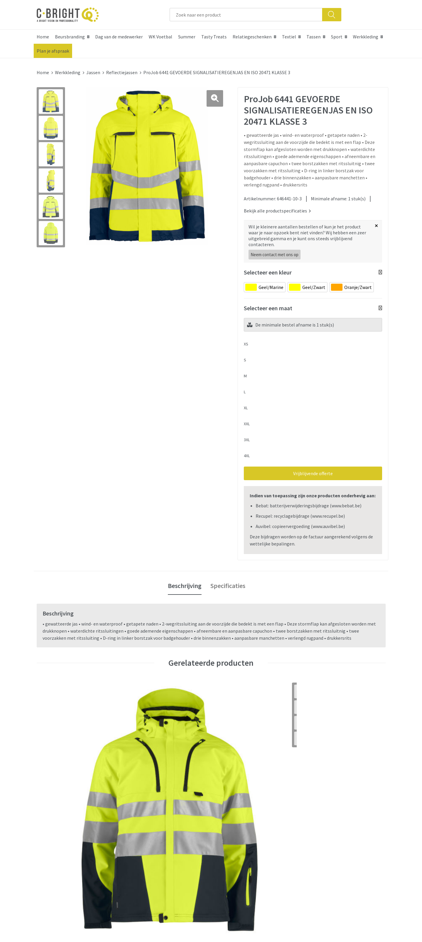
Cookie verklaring (322, 805)
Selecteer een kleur (268, 269)
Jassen (93, 72)
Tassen (313, 37)
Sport (337, 37)
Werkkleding (365, 37)
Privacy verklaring (323, 814)
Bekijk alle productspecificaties (277, 208)
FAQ (222, 805)
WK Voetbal (160, 37)
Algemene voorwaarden (329, 796)
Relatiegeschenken (252, 37)
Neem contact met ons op (274, 251)
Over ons (141, 796)
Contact (226, 796)
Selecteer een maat (268, 305)
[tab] (185, 583)
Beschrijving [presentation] (185, 583)
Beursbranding (70, 37)
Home (43, 37)
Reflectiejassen (121, 72)
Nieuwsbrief (144, 814)
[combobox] (246, 14)
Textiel (289, 37)
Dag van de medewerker (119, 37)
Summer (186, 37)
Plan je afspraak (53, 51)
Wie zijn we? (144, 805)
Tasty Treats (214, 37)
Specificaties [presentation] (227, 583)
